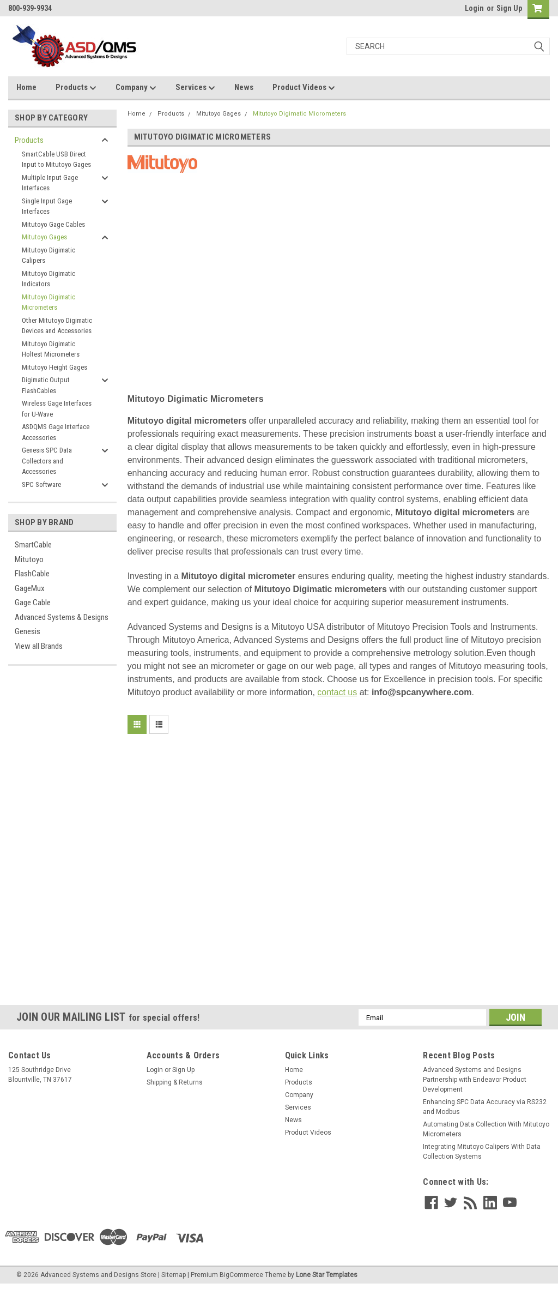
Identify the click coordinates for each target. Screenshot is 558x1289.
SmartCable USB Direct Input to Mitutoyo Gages (56, 159)
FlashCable (32, 574)
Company (136, 87)
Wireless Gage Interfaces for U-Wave (57, 408)
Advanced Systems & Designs (61, 617)
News (243, 87)
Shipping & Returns (175, 1082)
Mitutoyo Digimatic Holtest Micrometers (51, 349)
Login (474, 8)
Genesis (27, 631)
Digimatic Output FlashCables (46, 385)
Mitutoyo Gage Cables (53, 224)
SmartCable (33, 545)
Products (76, 87)
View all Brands (39, 646)
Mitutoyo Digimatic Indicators (48, 278)
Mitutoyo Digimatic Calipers (48, 255)
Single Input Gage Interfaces (47, 206)
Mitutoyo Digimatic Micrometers (48, 302)
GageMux (30, 588)
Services (195, 87)
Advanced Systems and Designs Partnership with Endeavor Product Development (474, 1079)
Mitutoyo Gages (44, 237)
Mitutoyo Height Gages (54, 367)
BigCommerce (241, 1275)
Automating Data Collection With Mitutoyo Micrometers (486, 1129)
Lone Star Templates (326, 1275)
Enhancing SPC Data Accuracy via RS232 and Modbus (485, 1107)
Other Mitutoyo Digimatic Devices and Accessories (57, 325)
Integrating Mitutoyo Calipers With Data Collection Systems (482, 1151)
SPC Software (41, 484)
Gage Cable (33, 602)
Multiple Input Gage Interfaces (50, 182)
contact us (337, 692)
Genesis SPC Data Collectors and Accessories (47, 460)
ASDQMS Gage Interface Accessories (55, 432)
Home (26, 87)
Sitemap (173, 1275)
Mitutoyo (29, 559)
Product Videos (303, 87)
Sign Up (509, 8)
